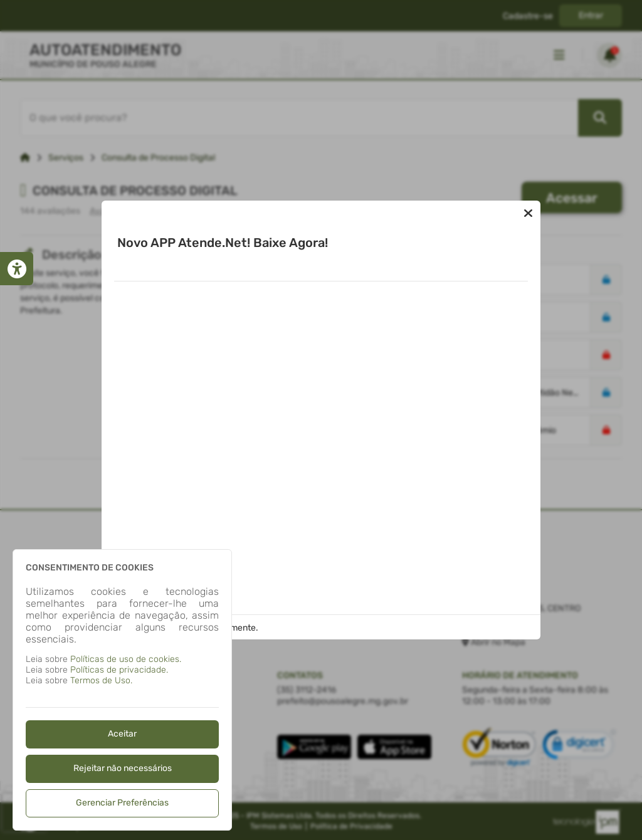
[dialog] (122, 690)
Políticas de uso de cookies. (125, 659)
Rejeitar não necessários (122, 768)
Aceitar (122, 733)
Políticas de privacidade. (119, 669)
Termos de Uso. (101, 680)
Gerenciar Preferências (122, 802)
